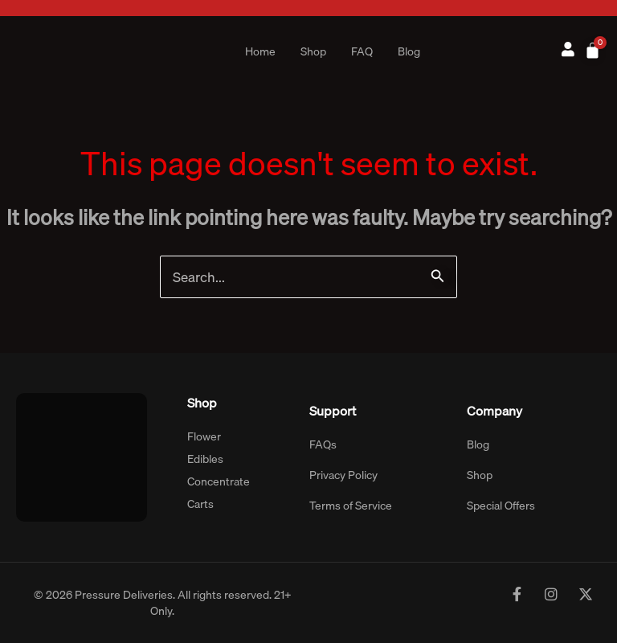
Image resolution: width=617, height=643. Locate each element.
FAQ (362, 51)
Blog (409, 51)
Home (260, 51)
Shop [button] (313, 51)
